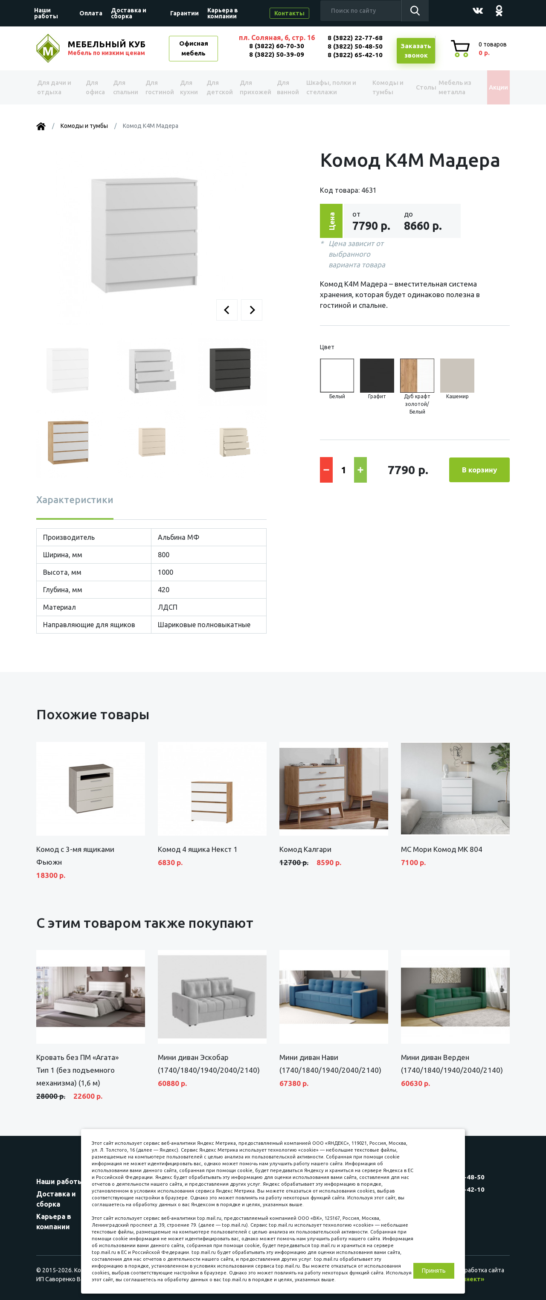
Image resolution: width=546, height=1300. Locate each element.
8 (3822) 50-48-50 (355, 46)
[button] (227, 310)
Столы (416, 87)
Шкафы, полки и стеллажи (332, 87)
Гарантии (184, 13)
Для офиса (94, 87)
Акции (492, 87)
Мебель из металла (450, 87)
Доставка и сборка (128, 13)
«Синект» (469, 1279)
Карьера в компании (222, 13)
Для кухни (189, 87)
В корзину (479, 470)
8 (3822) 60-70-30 (276, 45)
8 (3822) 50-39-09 (276, 54)
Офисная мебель (193, 48)
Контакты (289, 13)
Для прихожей (255, 87)
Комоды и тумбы (382, 87)
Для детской (219, 87)
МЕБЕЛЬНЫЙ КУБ (107, 48)
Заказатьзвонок (416, 50)
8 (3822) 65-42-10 (355, 54)
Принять (434, 1270)
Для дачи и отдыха (57, 87)
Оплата (90, 13)
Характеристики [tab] (74, 499)
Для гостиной (158, 87)
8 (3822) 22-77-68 (355, 37)
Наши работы (46, 13)
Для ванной (289, 87)
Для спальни (124, 87)
